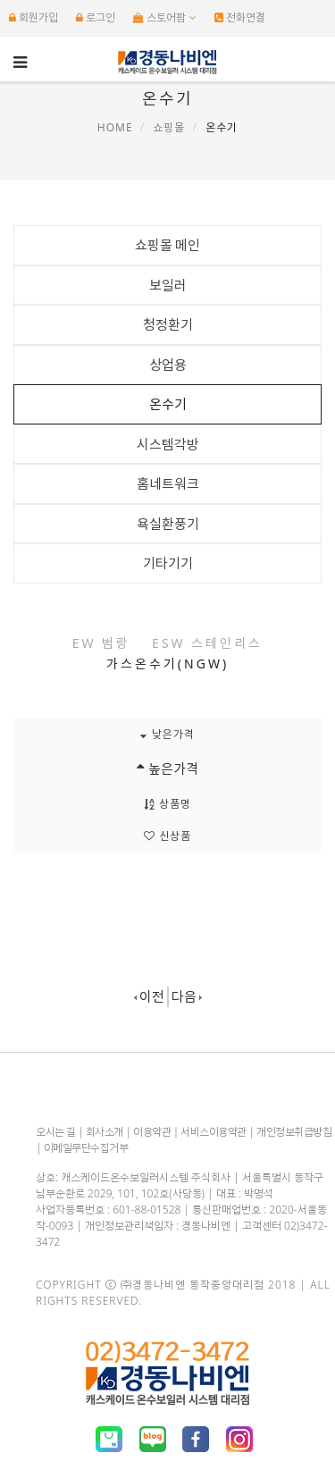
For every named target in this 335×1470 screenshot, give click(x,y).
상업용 (168, 365)
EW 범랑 (101, 642)
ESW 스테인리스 (207, 642)
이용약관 (152, 1131)
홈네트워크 (168, 483)
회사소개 (104, 1131)
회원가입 (33, 17)
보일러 (168, 285)
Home (115, 127)
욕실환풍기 (168, 524)
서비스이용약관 (213, 1131)
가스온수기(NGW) (167, 663)
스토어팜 (164, 17)
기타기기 (168, 563)
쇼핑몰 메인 (168, 245)
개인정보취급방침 (293, 1131)
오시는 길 (56, 1131)
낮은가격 (167, 734)
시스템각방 (168, 444)
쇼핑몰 (169, 127)
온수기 (168, 404)
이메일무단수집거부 (86, 1147)
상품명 (167, 803)
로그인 (95, 17)
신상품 (167, 836)
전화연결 (239, 17)
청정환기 (168, 324)
